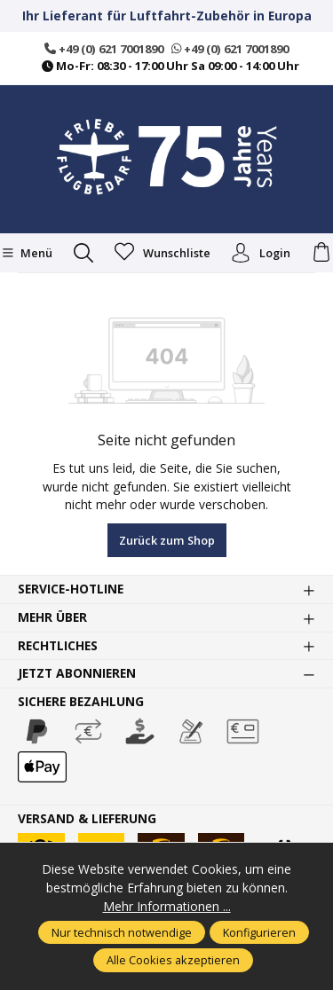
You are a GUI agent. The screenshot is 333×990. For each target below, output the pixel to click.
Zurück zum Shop (167, 540)
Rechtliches (58, 646)
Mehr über (52, 617)
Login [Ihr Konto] (260, 253)
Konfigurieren (259, 932)
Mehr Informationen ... (167, 906)
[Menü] (27, 253)
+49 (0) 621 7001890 (103, 49)
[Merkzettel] (162, 252)
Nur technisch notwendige (122, 932)
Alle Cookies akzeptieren (173, 960)
